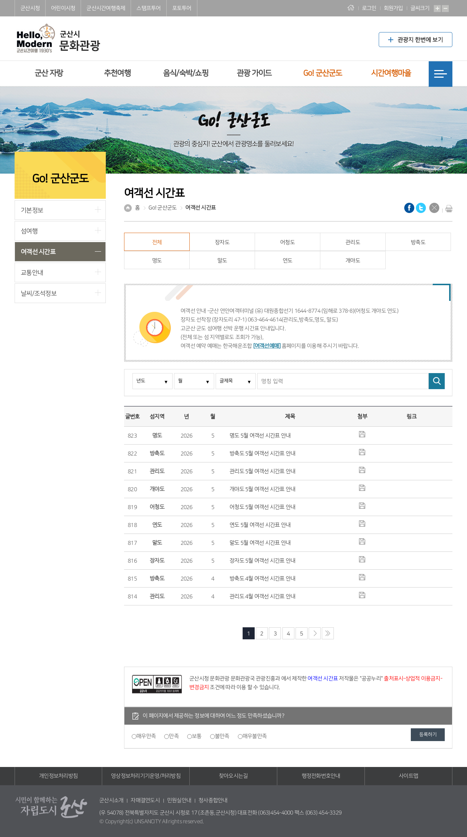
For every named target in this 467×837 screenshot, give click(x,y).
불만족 (222, 736)
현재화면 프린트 (447, 209)
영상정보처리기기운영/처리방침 (146, 776)
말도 (222, 260)
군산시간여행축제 (105, 8)
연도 (288, 260)
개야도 (353, 260)
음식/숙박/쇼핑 (185, 73)
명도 (157, 260)
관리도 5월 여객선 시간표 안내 (262, 471)
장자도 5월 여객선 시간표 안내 (262, 560)
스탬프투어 (148, 8)
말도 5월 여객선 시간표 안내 (259, 542)
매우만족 (146, 736)
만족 (174, 736)
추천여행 (117, 73)
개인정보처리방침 (58, 776)
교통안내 (32, 272)
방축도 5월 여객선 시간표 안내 (262, 453)
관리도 (353, 242)
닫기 (434, 208)
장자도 (222, 242)
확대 (437, 8)
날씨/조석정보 (39, 293)
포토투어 (182, 8)
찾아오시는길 (233, 776)
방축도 (418, 242)
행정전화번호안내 (321, 776)
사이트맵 (408, 776)
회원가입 (393, 8)
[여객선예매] (267, 346)
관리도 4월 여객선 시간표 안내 (262, 596)
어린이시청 (63, 8)
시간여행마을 (391, 73)
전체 (157, 242)
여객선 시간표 (38, 251)
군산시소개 (111, 800)
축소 (445, 8)
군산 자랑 (49, 73)
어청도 (287, 242)
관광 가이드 (254, 73)
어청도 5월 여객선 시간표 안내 (262, 507)
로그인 (369, 8)
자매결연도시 (145, 800)
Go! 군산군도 (322, 73)
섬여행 (29, 231)
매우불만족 (255, 736)
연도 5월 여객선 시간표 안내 (259, 525)
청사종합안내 (213, 800)
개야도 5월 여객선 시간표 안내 (262, 489)
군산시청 (30, 8)
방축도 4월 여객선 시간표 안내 (262, 578)
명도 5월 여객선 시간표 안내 (259, 435)
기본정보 (32, 210)
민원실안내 (179, 800)
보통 (197, 736)
